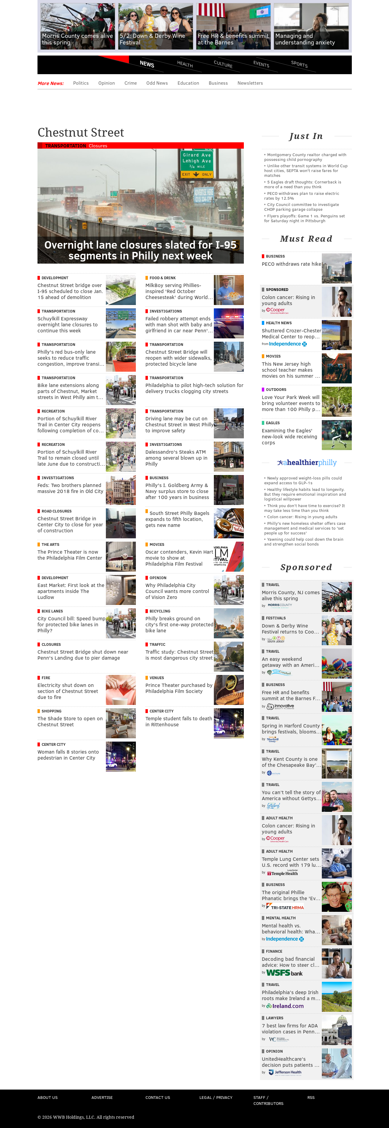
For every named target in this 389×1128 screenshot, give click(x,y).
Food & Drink (163, 277)
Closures (98, 145)
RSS (311, 1097)
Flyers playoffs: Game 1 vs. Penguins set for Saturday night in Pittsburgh (304, 218)
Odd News (157, 83)
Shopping (51, 711)
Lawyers (274, 1018)
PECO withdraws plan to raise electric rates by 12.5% (301, 195)
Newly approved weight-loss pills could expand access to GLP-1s (303, 480)
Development (55, 277)
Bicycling (160, 611)
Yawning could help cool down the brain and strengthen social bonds (303, 541)
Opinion (106, 83)
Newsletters (250, 83)
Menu (47, 66)
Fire (46, 677)
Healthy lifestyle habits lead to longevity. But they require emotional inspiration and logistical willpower (305, 494)
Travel (273, 584)
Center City (162, 711)
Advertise (102, 1097)
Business (218, 83)
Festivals (276, 618)
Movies (157, 544)
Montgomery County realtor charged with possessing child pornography (305, 157)
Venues (157, 677)
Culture (223, 64)
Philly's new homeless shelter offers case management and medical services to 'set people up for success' (305, 528)
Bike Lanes (52, 611)
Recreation (53, 411)
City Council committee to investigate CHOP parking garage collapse (301, 206)
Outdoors (276, 389)
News (147, 64)
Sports (299, 64)
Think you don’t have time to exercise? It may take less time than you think (304, 508)
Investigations (166, 311)
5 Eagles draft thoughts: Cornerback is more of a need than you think (302, 184)
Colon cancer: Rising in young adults (302, 516)
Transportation (65, 145)
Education (188, 83)
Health (185, 64)
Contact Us (157, 1097)
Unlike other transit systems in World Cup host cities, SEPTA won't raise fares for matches (306, 170)
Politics (81, 83)
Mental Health (281, 918)
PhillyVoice (78, 66)
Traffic (157, 644)
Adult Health (279, 818)
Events (261, 64)
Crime (130, 83)
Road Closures (57, 511)
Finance (274, 951)
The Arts (50, 544)
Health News (279, 322)
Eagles (273, 422)
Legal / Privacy (215, 1097)
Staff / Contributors (268, 1100)
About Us (47, 1097)
